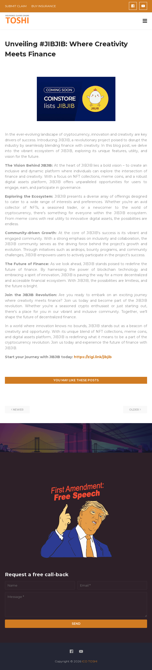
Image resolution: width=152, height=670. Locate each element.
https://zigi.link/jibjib (93, 357)
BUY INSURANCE (43, 6)
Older (134, 409)
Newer (18, 409)
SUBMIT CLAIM (16, 6)
